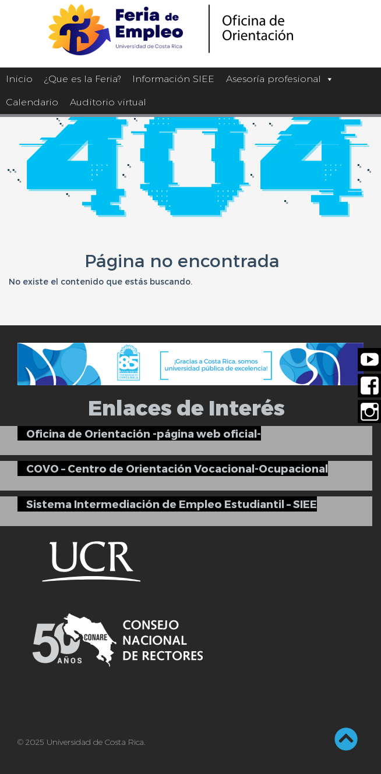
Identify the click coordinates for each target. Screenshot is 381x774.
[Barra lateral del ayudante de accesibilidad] (367, 14)
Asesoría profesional (280, 78)
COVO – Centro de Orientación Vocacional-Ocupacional (177, 468)
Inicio (19, 78)
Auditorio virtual (108, 102)
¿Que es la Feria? (82, 78)
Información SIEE (173, 78)
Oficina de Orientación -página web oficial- (143, 433)
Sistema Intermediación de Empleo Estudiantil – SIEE (171, 504)
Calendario (32, 102)
